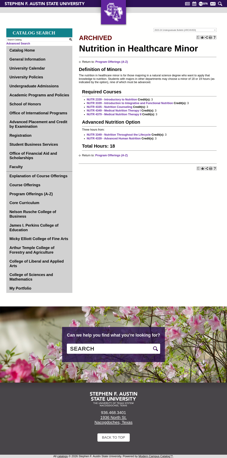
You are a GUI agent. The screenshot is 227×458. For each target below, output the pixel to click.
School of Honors (25, 104)
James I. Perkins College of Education (33, 227)
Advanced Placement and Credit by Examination (38, 124)
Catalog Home (22, 50)
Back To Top (113, 437)
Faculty (16, 167)
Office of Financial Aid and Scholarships (33, 155)
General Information (27, 59)
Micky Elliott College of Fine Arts (38, 239)
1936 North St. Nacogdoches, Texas (114, 420)
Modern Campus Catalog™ (156, 456)
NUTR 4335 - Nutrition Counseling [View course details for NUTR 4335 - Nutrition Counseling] (109, 107)
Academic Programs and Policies (39, 95)
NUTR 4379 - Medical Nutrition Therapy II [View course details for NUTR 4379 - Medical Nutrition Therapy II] (114, 114)
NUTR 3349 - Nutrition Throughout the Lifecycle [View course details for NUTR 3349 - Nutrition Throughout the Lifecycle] (119, 134)
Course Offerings (24, 185)
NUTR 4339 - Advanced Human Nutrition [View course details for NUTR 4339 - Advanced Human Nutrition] (114, 138)
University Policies (26, 77)
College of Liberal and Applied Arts (36, 263)
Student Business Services (33, 144)
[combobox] (185, 30)
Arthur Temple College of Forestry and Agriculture (31, 250)
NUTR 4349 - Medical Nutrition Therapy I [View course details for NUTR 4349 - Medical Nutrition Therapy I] (114, 110)
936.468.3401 (113, 412)
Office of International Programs (38, 113)
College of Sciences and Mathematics (31, 277)
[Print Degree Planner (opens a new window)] (198, 37)
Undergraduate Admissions (34, 86)
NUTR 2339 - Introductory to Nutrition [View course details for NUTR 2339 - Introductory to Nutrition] (112, 99)
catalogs (62, 456)
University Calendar (27, 68)
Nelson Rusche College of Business (32, 214)
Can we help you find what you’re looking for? (113, 335)
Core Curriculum (24, 203)
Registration (20, 135)
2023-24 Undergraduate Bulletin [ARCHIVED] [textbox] (175, 30)
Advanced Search (18, 43)
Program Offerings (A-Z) (31, 194)
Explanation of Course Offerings (38, 176)
